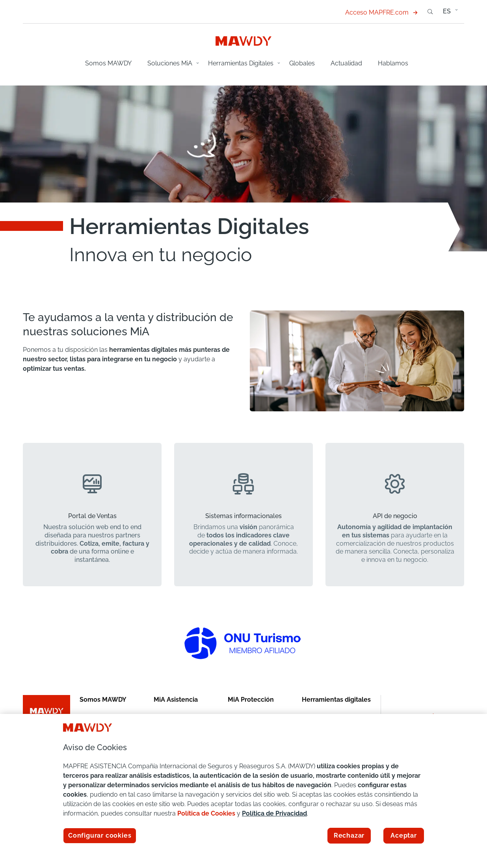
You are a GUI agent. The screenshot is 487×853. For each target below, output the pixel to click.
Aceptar (403, 835)
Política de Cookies (206, 813)
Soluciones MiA (169, 63)
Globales (302, 63)
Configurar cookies (99, 835)
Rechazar (349, 835)
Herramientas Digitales (240, 63)
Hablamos (393, 63)
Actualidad (346, 63)
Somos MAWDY (108, 63)
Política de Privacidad (274, 813)
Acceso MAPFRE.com (381, 12)
